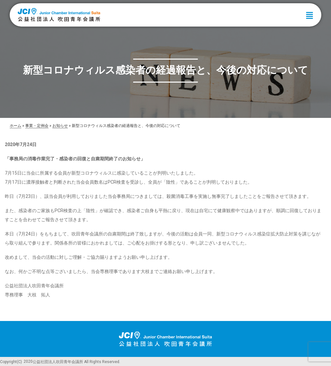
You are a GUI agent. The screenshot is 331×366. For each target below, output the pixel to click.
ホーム (15, 125)
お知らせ (60, 125)
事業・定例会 (36, 125)
